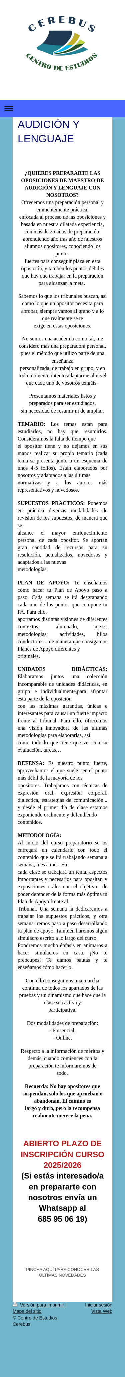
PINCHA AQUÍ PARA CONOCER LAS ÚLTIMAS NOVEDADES (62, 1272)
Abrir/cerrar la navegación (62, 108)
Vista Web (101, 1311)
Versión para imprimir (39, 1305)
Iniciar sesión (98, 1305)
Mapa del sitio (27, 1311)
